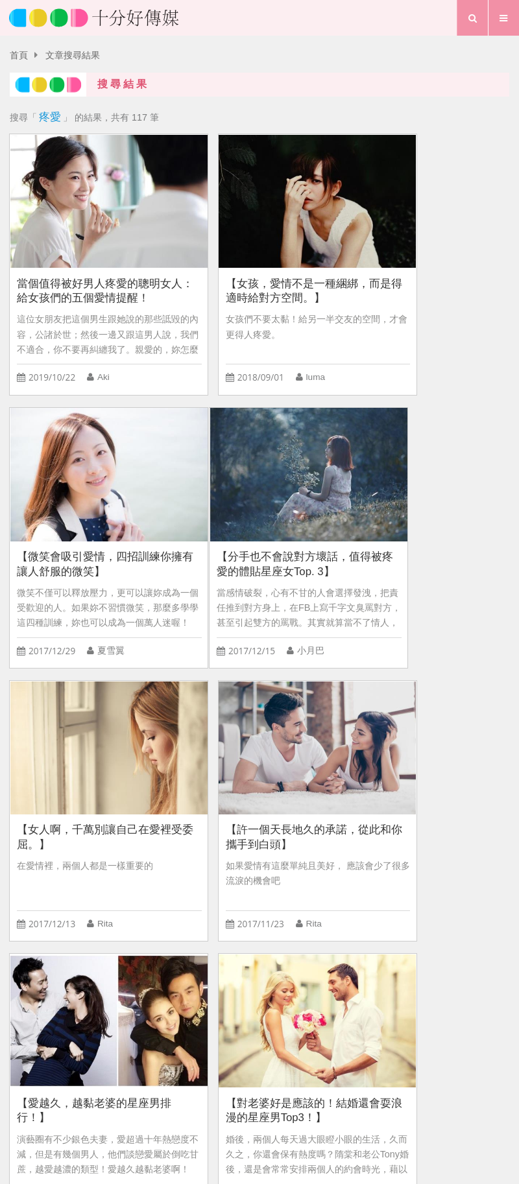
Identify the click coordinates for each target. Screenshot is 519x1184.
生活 (226, 1115)
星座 (63, 992)
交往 (25, 1020)
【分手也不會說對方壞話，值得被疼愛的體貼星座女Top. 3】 (88, 516)
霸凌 (300, 992)
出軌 (333, 1020)
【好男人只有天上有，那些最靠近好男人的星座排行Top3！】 (428, 767)
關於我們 (221, 1093)
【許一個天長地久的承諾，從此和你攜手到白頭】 (428, 516)
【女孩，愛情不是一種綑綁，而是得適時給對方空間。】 (258, 266)
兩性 (404, 992)
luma (276, 354)
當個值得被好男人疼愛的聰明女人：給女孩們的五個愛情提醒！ (88, 267)
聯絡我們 (288, 1093)
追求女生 (109, 992)
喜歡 (455, 1020)
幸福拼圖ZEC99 (239, 992)
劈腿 (138, 1020)
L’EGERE (167, 992)
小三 (213, 1020)
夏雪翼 (450, 354)
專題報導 (313, 1115)
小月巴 (110, 603)
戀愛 (176, 1020)
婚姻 (100, 1020)
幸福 (338, 992)
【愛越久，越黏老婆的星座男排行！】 (88, 766)
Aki (103, 354)
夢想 (265, 1115)
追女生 (413, 1020)
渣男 (25, 992)
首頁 (19, 55)
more (259, 910)
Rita (274, 603)
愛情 (188, 1115)
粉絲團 (349, 1093)
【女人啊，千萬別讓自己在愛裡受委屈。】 (258, 516)
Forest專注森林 (273, 1020)
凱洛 (106, 853)
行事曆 (364, 1115)
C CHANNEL (460, 992)
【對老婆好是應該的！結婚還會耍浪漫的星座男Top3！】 (258, 766)
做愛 (371, 1020)
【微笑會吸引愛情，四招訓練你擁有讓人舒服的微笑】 (428, 266)
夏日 (63, 1020)
